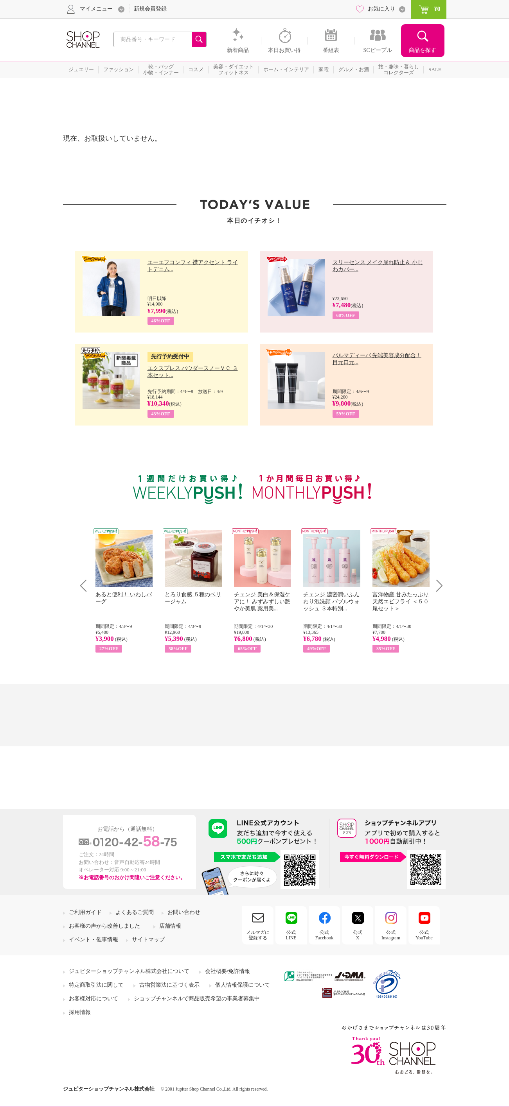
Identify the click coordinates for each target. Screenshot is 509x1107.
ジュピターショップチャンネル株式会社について (129, 971)
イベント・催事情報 (93, 939)
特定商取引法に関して (96, 985)
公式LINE (291, 935)
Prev (86, 585)
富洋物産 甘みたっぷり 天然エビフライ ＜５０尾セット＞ (400, 602)
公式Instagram (390, 935)
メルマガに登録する (258, 935)
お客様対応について (93, 998)
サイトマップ (148, 939)
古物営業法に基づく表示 (169, 985)
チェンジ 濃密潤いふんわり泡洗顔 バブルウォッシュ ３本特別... (331, 602)
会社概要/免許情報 (227, 971)
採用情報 (80, 1012)
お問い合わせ (183, 912)
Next (436, 585)
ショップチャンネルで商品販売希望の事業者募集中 (197, 998)
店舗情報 (170, 926)
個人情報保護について (242, 985)
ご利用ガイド (85, 912)
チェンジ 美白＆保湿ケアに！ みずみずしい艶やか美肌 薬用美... (262, 602)
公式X (357, 935)
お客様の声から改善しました (104, 926)
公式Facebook (324, 935)
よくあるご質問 (134, 912)
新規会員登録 (150, 9)
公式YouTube (424, 935)
